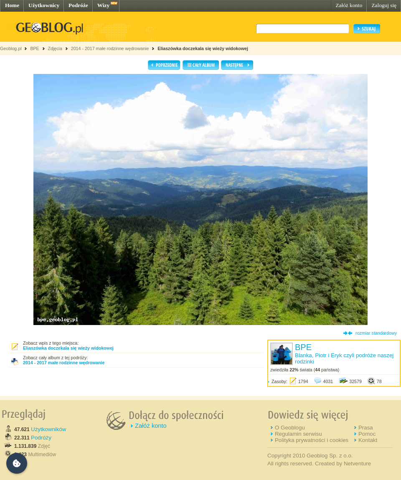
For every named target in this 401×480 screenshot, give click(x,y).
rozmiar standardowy (376, 332)
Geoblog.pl (11, 48)
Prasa (365, 427)
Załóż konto (348, 5)
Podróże (78, 5)
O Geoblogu (290, 427)
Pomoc (367, 434)
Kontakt (367, 440)
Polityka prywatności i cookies (311, 440)
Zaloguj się (383, 5)
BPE (34, 48)
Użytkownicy (43, 5)
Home (12, 5)
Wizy (103, 5)
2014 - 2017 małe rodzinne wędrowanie (110, 48)
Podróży (41, 437)
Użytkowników (48, 429)
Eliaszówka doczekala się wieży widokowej (202, 48)
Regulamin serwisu (298, 434)
